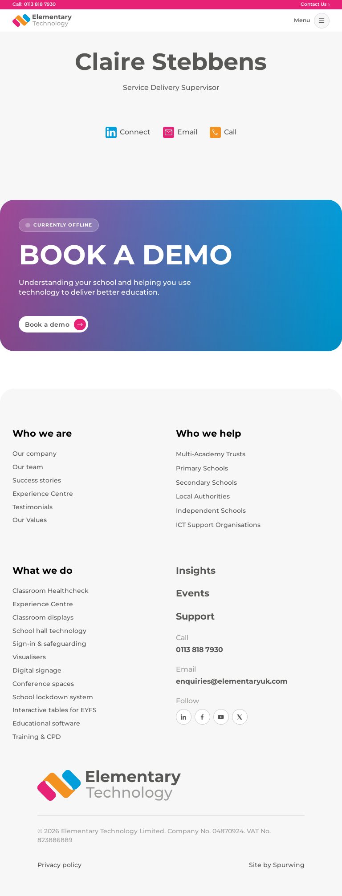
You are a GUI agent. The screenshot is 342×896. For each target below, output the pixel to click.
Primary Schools (202, 468)
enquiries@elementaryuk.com (232, 681)
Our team (27, 467)
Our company (34, 453)
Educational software (46, 723)
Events (192, 593)
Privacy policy (59, 865)
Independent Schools (211, 511)
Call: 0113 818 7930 (34, 4)
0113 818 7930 (199, 649)
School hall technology (49, 631)
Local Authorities (203, 496)
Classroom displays (42, 617)
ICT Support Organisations (218, 525)
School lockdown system (52, 697)
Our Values (29, 520)
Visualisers (29, 657)
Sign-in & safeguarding (49, 644)
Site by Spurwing (277, 865)
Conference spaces (43, 684)
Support (195, 616)
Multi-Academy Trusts (210, 454)
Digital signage (36, 670)
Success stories (36, 480)
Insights (196, 570)
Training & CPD (36, 737)
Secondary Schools (206, 482)
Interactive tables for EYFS (54, 710)
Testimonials (32, 507)
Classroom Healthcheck (50, 591)
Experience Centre (42, 494)
